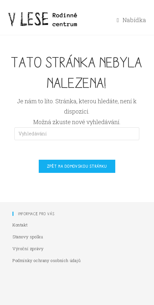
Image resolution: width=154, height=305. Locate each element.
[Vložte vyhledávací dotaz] (76, 133)
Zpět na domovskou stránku (77, 166)
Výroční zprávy (28, 248)
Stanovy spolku (27, 237)
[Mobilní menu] (131, 20)
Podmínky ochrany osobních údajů (46, 260)
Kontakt (20, 225)
